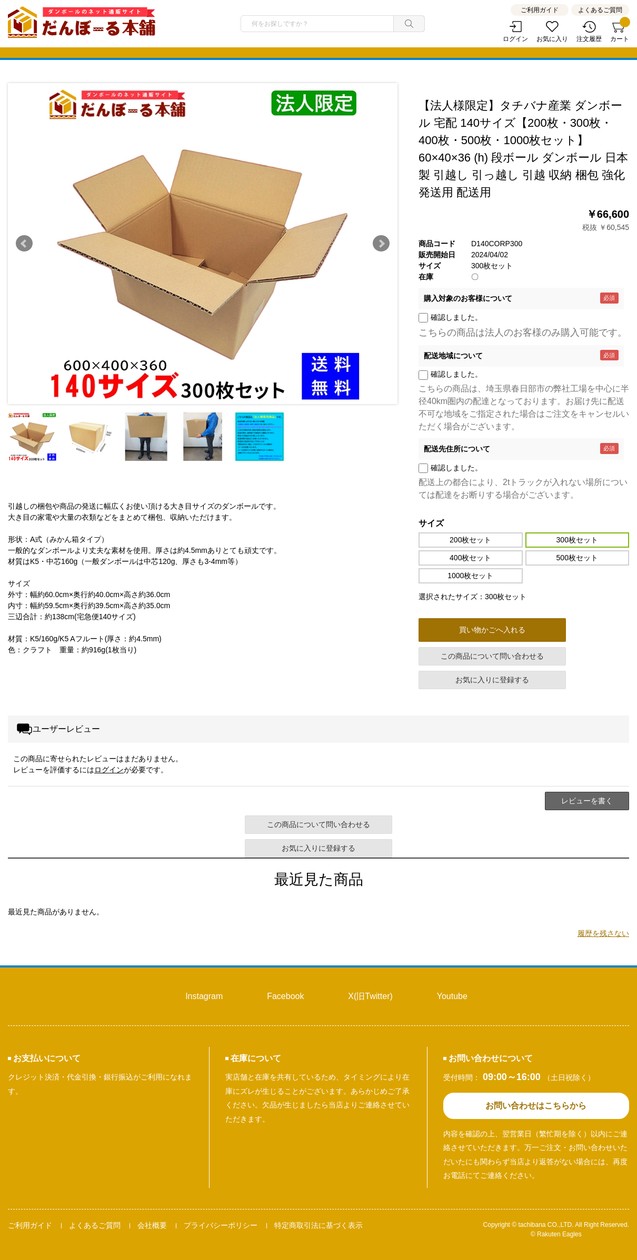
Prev (24, 243)
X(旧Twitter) (370, 996)
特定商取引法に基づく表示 (318, 1225)
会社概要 (152, 1225)
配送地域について (453, 355)
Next (381, 243)
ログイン (515, 39)
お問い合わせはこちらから (535, 1105)
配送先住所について (457, 449)
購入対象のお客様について (468, 298)
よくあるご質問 (600, 10)
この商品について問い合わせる (492, 656)
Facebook (285, 996)
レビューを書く (587, 801)
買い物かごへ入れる (492, 630)
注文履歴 (589, 39)
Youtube (452, 996)
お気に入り (552, 39)
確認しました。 (456, 317)
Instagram (204, 996)
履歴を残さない (603, 933)
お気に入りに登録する (492, 680)
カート (619, 32)
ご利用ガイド (540, 10)
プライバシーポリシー (220, 1225)
